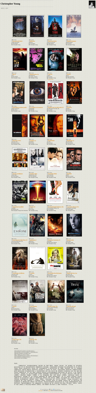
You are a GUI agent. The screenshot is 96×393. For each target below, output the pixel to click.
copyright (40, 390)
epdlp (49, 390)
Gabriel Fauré (50, 79)
